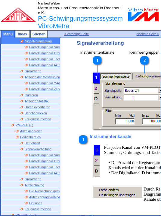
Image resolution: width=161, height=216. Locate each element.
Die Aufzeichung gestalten (47, 191)
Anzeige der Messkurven (42, 77)
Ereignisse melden (38, 119)
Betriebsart (32, 143)
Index (22, 34)
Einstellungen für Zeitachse (48, 89)
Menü (8, 34)
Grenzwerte (33, 71)
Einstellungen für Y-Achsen (48, 83)
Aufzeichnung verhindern (47, 197)
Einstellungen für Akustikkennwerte (54, 65)
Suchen (39, 34)
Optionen (35, 203)
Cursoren (31, 95)
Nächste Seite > (147, 36)
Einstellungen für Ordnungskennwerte (56, 53)
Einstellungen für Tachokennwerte (53, 59)
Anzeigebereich (31, 131)
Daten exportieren (37, 107)
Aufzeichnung (34, 185)
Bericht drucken (36, 113)
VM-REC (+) (24, 125)
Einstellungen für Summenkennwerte (55, 47)
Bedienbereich (30, 137)
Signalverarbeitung (38, 41)
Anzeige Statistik (36, 101)
